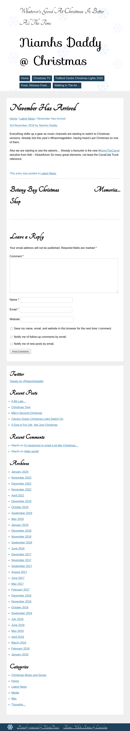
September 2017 (21, 566)
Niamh (15, 445)
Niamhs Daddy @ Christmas (60, 51)
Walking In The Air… (67, 85)
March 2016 (18, 642)
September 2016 (21, 613)
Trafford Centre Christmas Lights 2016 (79, 78)
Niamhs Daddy (48, 125)
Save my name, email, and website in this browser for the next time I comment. (63, 328)
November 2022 (21, 489)
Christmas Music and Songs (28, 675)
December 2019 (21, 501)
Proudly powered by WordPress (38, 727)
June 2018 (18, 548)
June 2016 (18, 625)
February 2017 (20, 589)
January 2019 (19, 524)
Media (15, 692)
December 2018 (21, 530)
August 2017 (19, 572)
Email (14, 309)
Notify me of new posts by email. (34, 343)
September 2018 (21, 542)
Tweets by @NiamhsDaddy (26, 381)
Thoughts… (18, 704)
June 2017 (18, 577)
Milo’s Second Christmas (26, 413)
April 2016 (17, 636)
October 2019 (19, 507)
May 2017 (17, 583)
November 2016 (21, 601)
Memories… (107, 190)
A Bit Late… (18, 401)
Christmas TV (41, 78)
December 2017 (21, 554)
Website (15, 319)
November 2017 (21, 560)
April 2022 (17, 495)
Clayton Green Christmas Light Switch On (37, 418)
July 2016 (17, 619)
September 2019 (21, 513)
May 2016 (17, 631)
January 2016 (19, 654)
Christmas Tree (20, 407)
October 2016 (19, 607)
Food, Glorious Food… (35, 85)
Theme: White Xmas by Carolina (85, 727)
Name (14, 299)
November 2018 (21, 536)
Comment (17, 256)
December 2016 (21, 595)
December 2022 (21, 483)
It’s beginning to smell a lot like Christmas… (51, 445)
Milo (13, 698)
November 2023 (21, 477)
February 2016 (20, 648)
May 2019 (17, 519)
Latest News (27, 118)
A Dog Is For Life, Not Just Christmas (34, 424)
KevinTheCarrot (109, 150)
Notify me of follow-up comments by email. (40, 336)
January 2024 (19, 471)
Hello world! (31, 451)
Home (25, 78)
